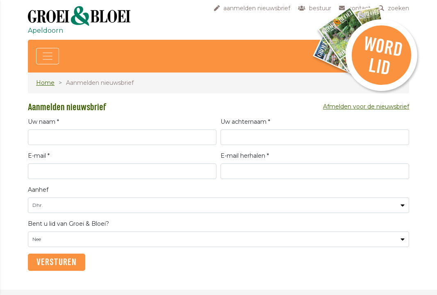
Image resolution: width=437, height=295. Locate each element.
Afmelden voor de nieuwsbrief (366, 106)
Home (45, 82)
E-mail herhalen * (245, 155)
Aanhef (38, 189)
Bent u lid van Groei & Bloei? (68, 223)
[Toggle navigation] (47, 56)
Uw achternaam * (245, 121)
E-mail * (39, 155)
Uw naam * (43, 121)
